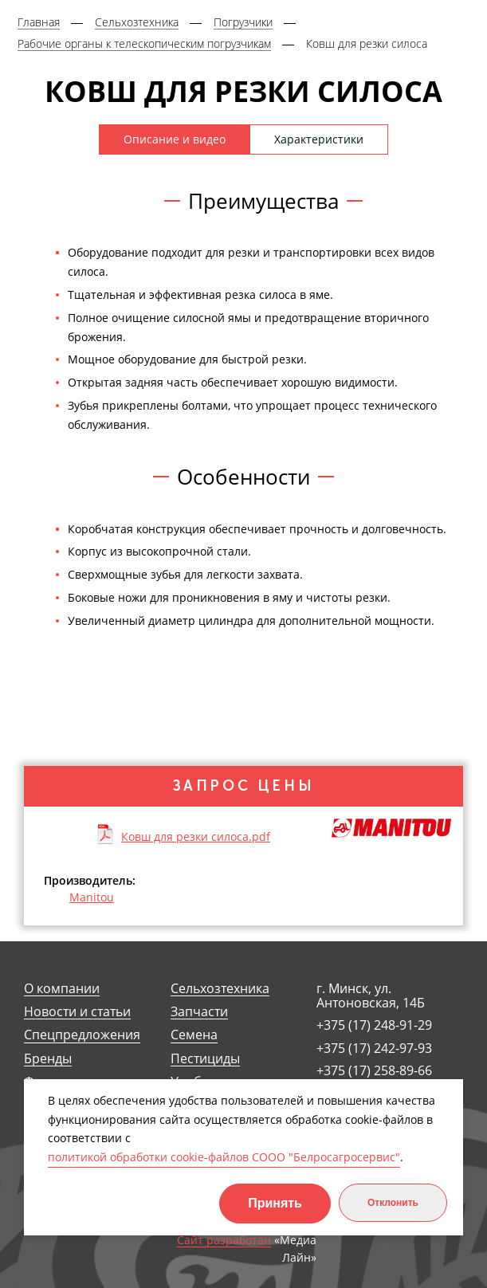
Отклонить (392, 1202)
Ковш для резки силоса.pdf (195, 836)
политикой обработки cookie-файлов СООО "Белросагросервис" (224, 1156)
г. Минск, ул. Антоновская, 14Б (370, 996)
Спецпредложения (82, 1035)
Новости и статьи (77, 1011)
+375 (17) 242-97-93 (374, 1048)
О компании (62, 988)
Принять (275, 1203)
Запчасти (199, 1011)
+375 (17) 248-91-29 (374, 1025)
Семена (194, 1035)
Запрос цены (244, 786)
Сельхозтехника (220, 988)
